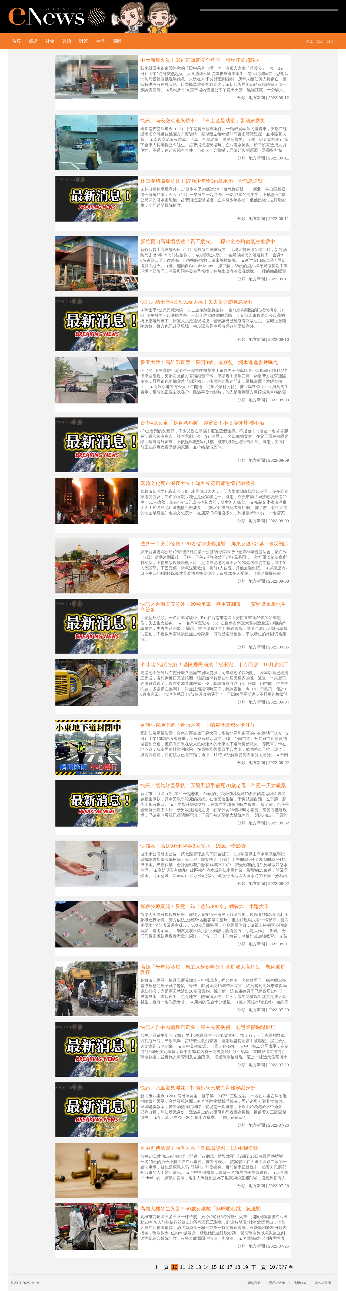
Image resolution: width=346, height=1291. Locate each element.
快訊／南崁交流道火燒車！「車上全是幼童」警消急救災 (202, 120)
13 (198, 1267)
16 (221, 1267)
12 (190, 1267)
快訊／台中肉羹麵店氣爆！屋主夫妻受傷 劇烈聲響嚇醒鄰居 (207, 1027)
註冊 (330, 41)
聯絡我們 (254, 1283)
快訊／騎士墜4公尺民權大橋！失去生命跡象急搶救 (196, 302)
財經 (83, 41)
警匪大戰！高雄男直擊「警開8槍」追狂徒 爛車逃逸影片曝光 (209, 362)
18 (237, 1267)
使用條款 (300, 1283)
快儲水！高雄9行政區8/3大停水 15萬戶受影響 (193, 846)
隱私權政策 (277, 1283)
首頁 (16, 41)
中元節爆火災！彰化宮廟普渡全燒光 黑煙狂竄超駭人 (200, 60)
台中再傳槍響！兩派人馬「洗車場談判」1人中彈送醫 (199, 1148)
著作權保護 (323, 1283)
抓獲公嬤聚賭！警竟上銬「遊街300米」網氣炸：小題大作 (204, 906)
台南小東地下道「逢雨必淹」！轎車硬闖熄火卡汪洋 (197, 725)
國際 (117, 41)
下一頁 (258, 1267)
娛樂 (33, 41)
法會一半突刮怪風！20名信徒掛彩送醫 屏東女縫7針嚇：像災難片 (214, 543)
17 (229, 1267)
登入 (320, 41)
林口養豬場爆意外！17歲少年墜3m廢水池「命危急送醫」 (204, 181)
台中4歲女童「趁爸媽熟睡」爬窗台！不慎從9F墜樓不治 (202, 423)
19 (245, 1267)
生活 (100, 41)
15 (214, 1267)
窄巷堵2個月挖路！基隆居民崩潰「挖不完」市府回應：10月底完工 (214, 664)
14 (206, 1267)
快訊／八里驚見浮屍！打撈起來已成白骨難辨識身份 (197, 1087)
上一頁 (161, 1267)
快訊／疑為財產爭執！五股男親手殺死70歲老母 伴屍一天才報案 (213, 785)
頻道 (309, 41)
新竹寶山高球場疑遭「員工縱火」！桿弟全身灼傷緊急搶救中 (207, 241)
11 (182, 1267)
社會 (50, 41)
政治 (66, 41)
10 (174, 1267)
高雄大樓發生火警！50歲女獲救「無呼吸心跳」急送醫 (200, 1208)
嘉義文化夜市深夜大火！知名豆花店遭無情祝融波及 (197, 483)
